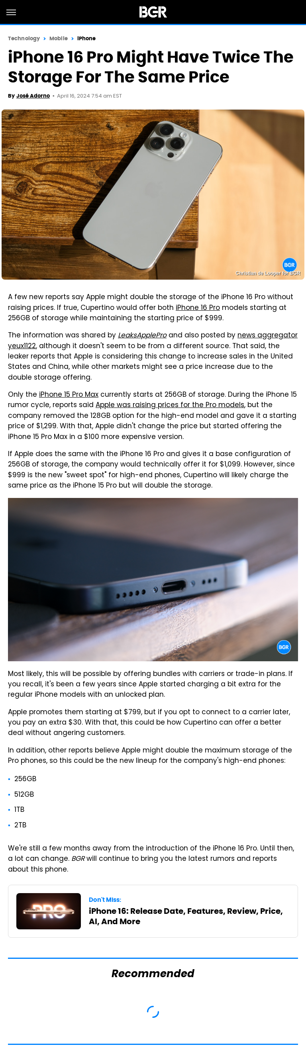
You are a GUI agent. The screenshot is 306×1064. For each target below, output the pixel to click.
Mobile (58, 38)
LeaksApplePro (142, 335)
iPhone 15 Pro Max (68, 395)
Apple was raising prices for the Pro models (170, 405)
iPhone (86, 38)
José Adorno (33, 95)
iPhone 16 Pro (198, 308)
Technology (24, 38)
